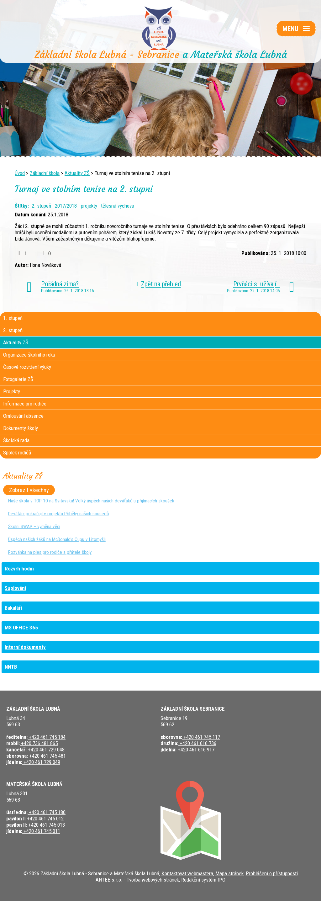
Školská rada (16, 440)
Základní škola (45, 173)
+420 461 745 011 (41, 831)
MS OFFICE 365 (21, 627)
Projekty (11, 391)
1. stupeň (13, 318)
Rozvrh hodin (19, 568)
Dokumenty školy (20, 428)
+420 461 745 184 (47, 737)
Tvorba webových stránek (153, 880)
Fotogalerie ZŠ (18, 379)
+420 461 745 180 (47, 812)
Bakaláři (13, 608)
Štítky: (22, 206)
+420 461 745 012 (45, 818)
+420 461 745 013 (46, 825)
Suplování (15, 588)
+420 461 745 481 (47, 756)
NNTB (11, 667)
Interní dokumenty (25, 647)
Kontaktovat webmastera (187, 873)
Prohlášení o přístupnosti (272, 873)
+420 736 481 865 (39, 743)
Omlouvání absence (23, 416)
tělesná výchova (117, 206)
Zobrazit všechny (29, 489)
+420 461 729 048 (46, 749)
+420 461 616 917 (195, 749)
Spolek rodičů (17, 452)
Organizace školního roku (29, 355)
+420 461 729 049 (41, 762)
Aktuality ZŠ (77, 173)
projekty (89, 206)
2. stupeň (41, 206)
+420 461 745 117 (201, 737)
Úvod (20, 173)
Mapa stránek (229, 873)
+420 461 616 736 (197, 743)
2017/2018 (66, 206)
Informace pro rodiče (24, 403)
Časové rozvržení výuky (27, 367)
